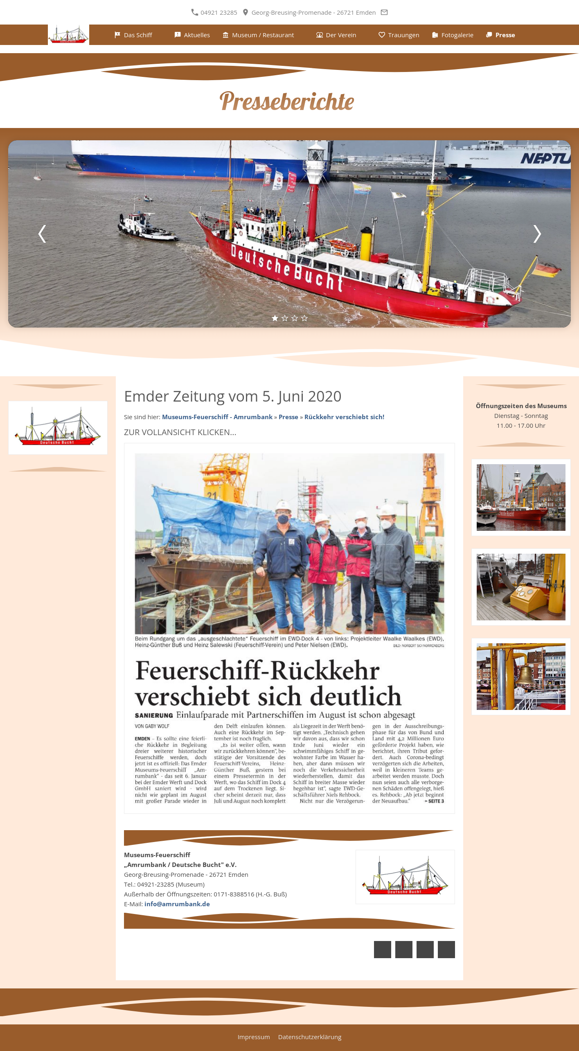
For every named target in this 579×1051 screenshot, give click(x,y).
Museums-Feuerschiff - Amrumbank (217, 417)
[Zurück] (42, 234)
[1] (275, 318)
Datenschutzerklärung (310, 1037)
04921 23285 (215, 12)
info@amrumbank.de (177, 904)
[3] (295, 318)
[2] (285, 318)
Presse (288, 417)
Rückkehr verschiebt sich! (344, 417)
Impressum (254, 1037)
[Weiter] (537, 234)
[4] (304, 318)
